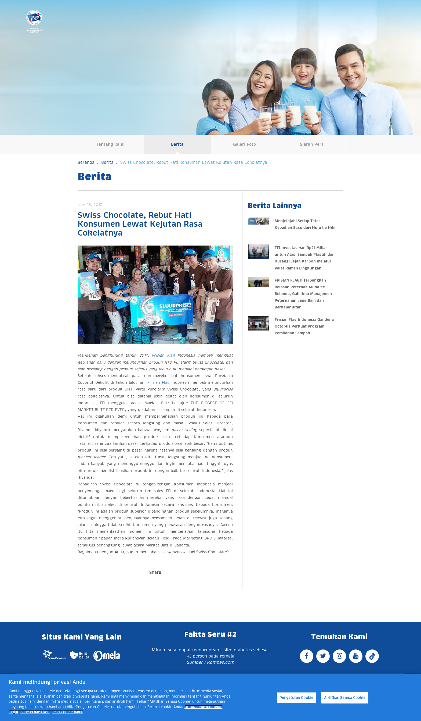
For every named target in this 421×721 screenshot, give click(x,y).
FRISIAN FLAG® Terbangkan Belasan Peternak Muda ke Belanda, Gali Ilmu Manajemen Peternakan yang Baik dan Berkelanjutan (303, 293)
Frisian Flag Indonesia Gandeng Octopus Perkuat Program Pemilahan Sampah (304, 326)
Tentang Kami (110, 144)
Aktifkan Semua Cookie (344, 697)
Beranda (86, 162)
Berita (177, 144)
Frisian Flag (163, 355)
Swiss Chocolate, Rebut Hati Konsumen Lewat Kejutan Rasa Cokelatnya (193, 162)
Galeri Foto (244, 144)
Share (155, 572)
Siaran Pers (312, 144)
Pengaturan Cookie (296, 697)
